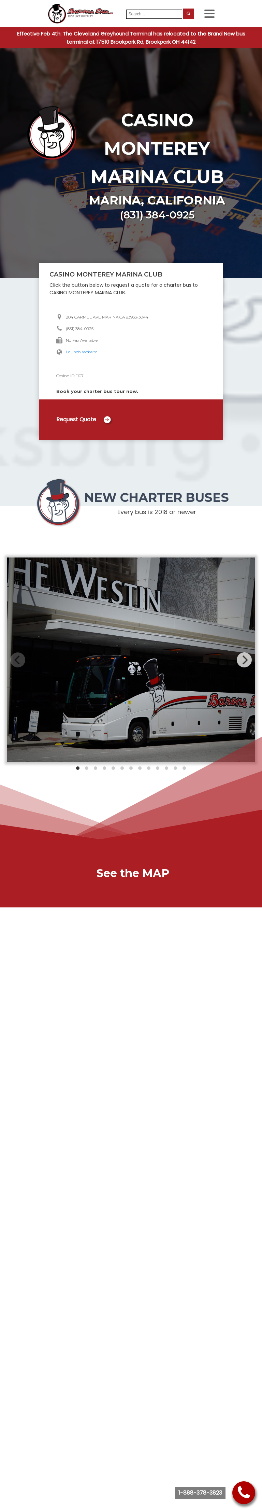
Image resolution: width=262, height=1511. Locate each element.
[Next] (244, 659)
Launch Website (81, 351)
